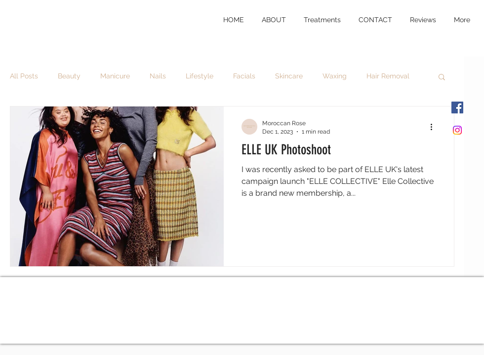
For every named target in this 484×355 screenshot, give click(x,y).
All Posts (24, 76)
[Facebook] (457, 107)
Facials (244, 76)
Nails (158, 76)
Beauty (69, 76)
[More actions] (435, 127)
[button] (441, 77)
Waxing (335, 76)
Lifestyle (199, 76)
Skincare (289, 76)
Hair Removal (387, 76)
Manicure (115, 76)
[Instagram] (457, 130)
